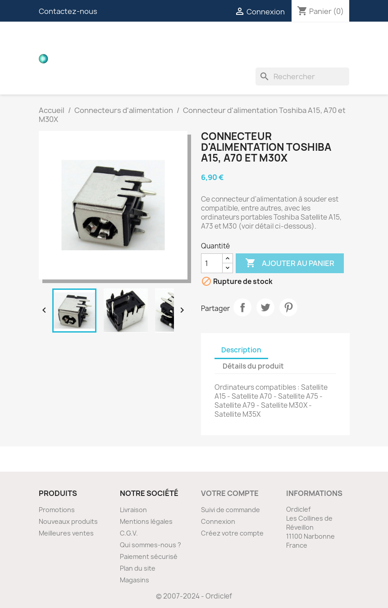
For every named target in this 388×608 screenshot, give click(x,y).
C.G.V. (129, 533)
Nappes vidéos (197, 40)
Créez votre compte (232, 533)
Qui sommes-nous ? (150, 544)
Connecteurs (264, 40)
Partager (242, 307)
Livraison (133, 509)
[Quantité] (212, 263)
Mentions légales (146, 521)
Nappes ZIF (323, 40)
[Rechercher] (302, 77)
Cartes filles (131, 40)
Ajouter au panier (289, 263)
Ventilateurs (181, 58)
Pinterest (288, 307)
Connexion (218, 521)
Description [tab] (241, 350)
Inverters (124, 58)
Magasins (134, 580)
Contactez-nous (68, 11)
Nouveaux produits (68, 521)
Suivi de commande (230, 509)
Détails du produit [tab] (253, 366)
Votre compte (230, 493)
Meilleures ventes (66, 533)
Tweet (265, 307)
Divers (232, 58)
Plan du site (137, 568)
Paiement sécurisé (149, 556)
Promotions (57, 509)
